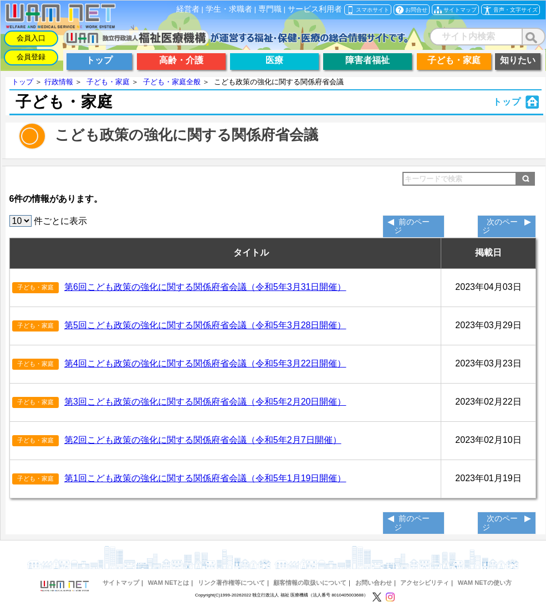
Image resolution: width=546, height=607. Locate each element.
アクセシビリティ (424, 582)
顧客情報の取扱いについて (309, 582)
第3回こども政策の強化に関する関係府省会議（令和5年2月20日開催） (205, 401)
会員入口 (31, 38)
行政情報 (58, 82)
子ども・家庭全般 (172, 82)
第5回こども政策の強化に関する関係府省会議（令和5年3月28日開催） (205, 325)
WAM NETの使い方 (485, 582)
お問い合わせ (373, 582)
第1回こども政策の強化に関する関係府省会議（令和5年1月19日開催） (205, 478)
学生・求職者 (229, 9)
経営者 (188, 9)
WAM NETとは (169, 582)
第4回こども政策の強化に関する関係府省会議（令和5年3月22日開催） (205, 363)
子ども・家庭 (108, 82)
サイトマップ (121, 582)
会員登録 (31, 57)
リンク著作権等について (231, 582)
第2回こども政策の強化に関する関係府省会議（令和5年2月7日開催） (202, 440)
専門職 (270, 9)
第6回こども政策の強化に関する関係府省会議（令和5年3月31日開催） (205, 287)
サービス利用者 (315, 9)
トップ (22, 82)
